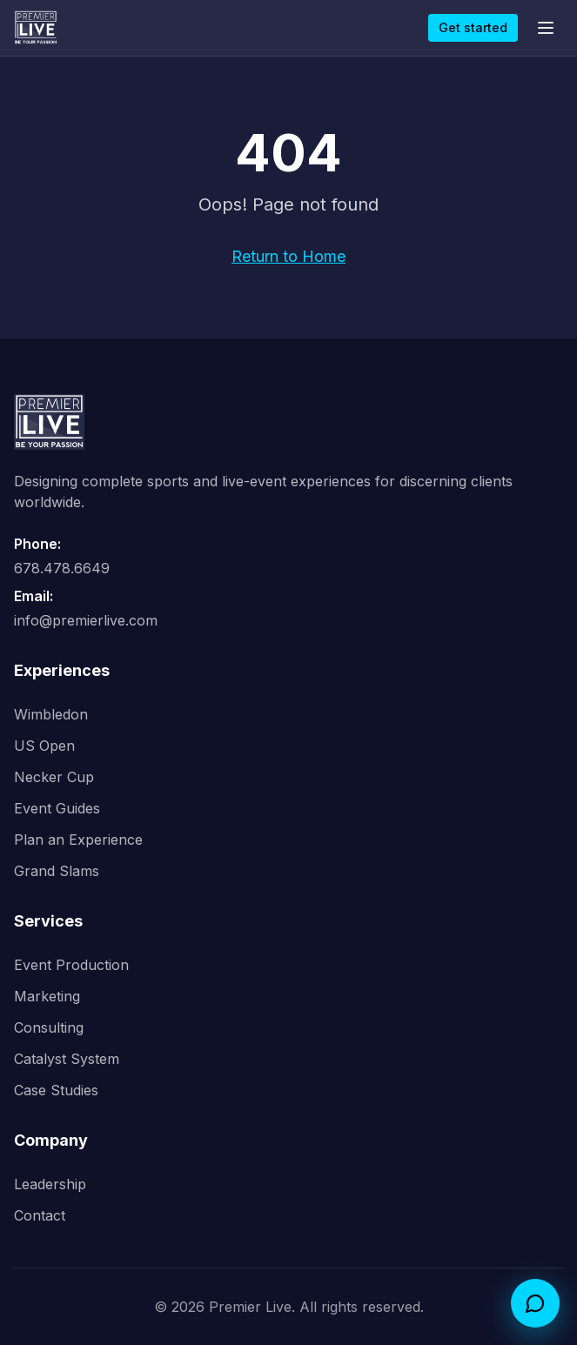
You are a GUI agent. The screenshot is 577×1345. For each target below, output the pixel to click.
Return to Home (288, 256)
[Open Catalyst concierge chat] (535, 1303)
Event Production (71, 965)
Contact (39, 1215)
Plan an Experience (78, 839)
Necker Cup (54, 777)
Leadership (50, 1184)
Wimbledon (51, 714)
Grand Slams (56, 871)
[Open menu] (545, 27)
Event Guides (57, 808)
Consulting (49, 1027)
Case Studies (56, 1090)
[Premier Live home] (35, 27)
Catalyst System (66, 1058)
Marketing (47, 996)
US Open (44, 745)
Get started (473, 27)
